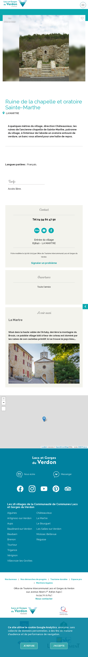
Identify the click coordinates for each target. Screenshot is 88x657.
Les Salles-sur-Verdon (48, 528)
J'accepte (59, 646)
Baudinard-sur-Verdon (19, 528)
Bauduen (12, 534)
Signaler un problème (44, 263)
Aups (10, 523)
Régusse (41, 539)
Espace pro (76, 579)
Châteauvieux (44, 512)
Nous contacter (44, 599)
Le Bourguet (43, 523)
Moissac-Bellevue (46, 534)
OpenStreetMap (62, 447)
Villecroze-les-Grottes (19, 560)
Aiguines (12, 512)
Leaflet (44, 447)
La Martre (42, 518)
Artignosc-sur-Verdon (19, 518)
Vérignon (12, 555)
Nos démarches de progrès (34, 579)
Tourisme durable (58, 579)
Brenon (11, 539)
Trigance (12, 550)
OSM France (82, 447)
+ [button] (4, 399)
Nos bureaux (11, 579)
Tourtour (12, 544)
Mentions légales (44, 583)
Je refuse (29, 646)
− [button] (4, 403)
